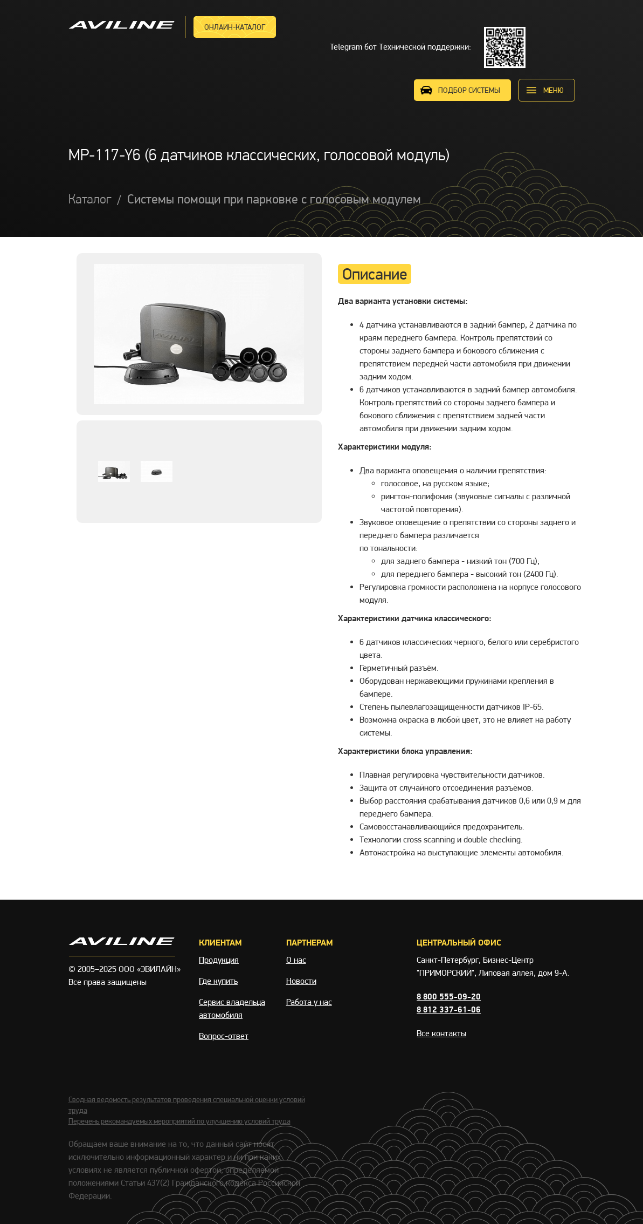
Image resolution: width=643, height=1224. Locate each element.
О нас (296, 960)
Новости (301, 981)
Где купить (218, 981)
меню (553, 90)
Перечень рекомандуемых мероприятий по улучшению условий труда (179, 1121)
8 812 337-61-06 (449, 1009)
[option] (199, 334)
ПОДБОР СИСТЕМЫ (469, 90)
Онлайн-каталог (234, 27)
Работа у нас (309, 1002)
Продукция (219, 960)
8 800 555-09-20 (449, 996)
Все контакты (441, 1033)
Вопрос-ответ (223, 1036)
